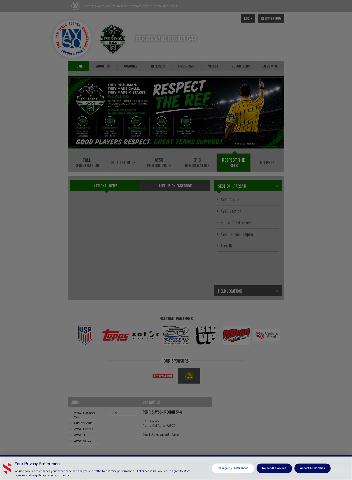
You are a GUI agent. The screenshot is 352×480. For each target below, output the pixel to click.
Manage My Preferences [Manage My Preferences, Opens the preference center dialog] (233, 468)
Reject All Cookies (274, 468)
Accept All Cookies (312, 468)
